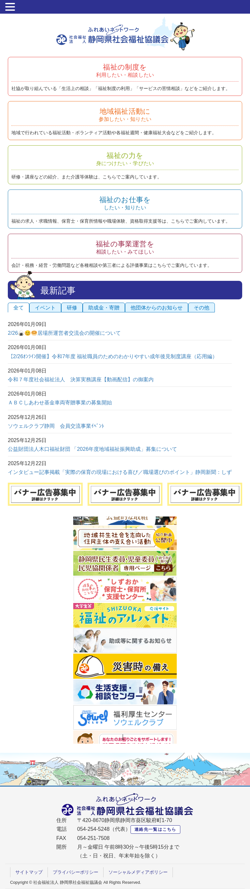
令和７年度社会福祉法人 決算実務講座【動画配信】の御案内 (81, 379)
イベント (45, 307)
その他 (201, 307)
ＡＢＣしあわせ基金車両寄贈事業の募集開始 (60, 402)
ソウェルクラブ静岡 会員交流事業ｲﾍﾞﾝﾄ (56, 426)
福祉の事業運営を (125, 247)
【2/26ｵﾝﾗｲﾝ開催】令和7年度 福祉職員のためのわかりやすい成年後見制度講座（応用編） (112, 356)
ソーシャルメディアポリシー (138, 872)
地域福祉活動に (125, 114)
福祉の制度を (125, 70)
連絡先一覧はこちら (155, 829)
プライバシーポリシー (75, 872)
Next (123, 737)
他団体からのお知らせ (157, 307)
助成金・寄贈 (103, 307)
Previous (127, 526)
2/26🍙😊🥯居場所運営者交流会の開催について (64, 333)
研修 (72, 307)
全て (18, 307)
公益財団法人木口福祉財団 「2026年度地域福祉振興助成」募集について (92, 449)
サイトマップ (29, 872)
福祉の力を (125, 158)
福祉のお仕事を (125, 203)
